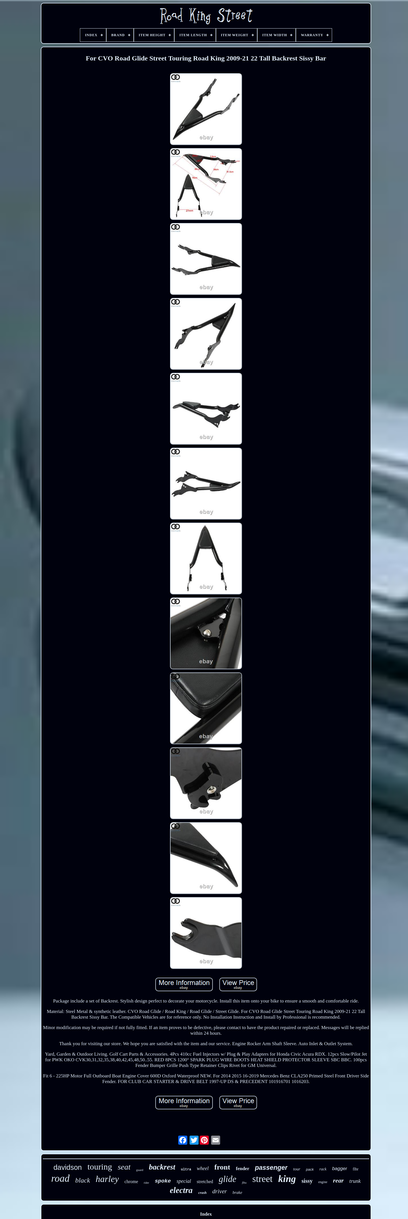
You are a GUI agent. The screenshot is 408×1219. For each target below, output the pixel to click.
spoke (163, 1181)
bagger (339, 1168)
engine (322, 1182)
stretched (205, 1181)
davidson (68, 1167)
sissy (307, 1181)
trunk (355, 1181)
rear (338, 1180)
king (287, 1178)
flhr (355, 1169)
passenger (271, 1167)
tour (296, 1169)
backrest (162, 1167)
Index (206, 1214)
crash (202, 1192)
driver (219, 1191)
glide (227, 1179)
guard (139, 1170)
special (184, 1181)
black (82, 1180)
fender (242, 1168)
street (262, 1179)
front (222, 1167)
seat (124, 1166)
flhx (244, 1182)
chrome (131, 1181)
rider (146, 1182)
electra (181, 1190)
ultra (186, 1170)
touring (100, 1166)
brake (237, 1192)
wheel (203, 1168)
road (60, 1178)
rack (322, 1169)
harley (107, 1179)
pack (310, 1169)
